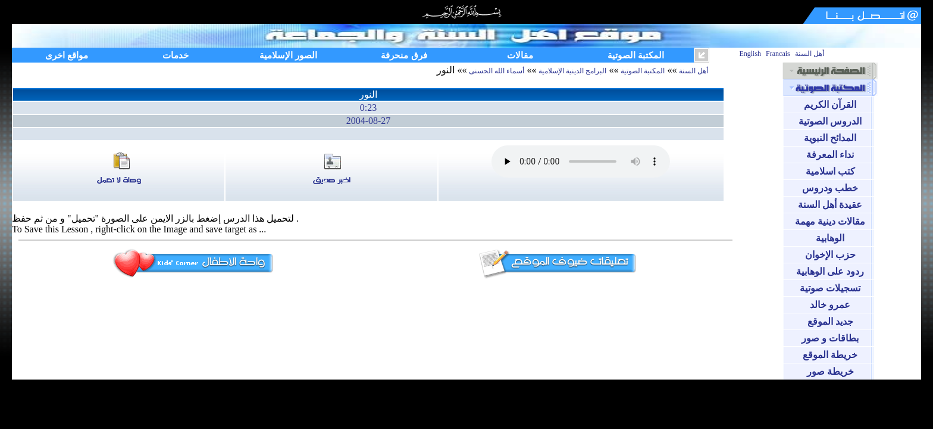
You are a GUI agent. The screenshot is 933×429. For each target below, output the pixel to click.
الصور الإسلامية (288, 55)
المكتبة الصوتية (636, 55)
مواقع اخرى (66, 55)
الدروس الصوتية (830, 121)
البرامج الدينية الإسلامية (572, 71)
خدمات (175, 55)
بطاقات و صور (830, 338)
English (750, 53)
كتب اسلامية (830, 171)
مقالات (520, 55)
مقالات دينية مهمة (830, 221)
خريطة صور (830, 371)
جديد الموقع (830, 321)
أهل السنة (809, 53)
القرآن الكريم (830, 105)
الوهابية (830, 238)
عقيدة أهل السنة (830, 205)
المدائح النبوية (830, 138)
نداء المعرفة (830, 155)
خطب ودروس (830, 188)
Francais (778, 53)
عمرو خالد (830, 305)
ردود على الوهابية (830, 271)
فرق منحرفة (404, 55)
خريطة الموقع (830, 355)
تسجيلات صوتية (830, 288)
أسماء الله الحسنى (496, 71)
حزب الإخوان (830, 255)
